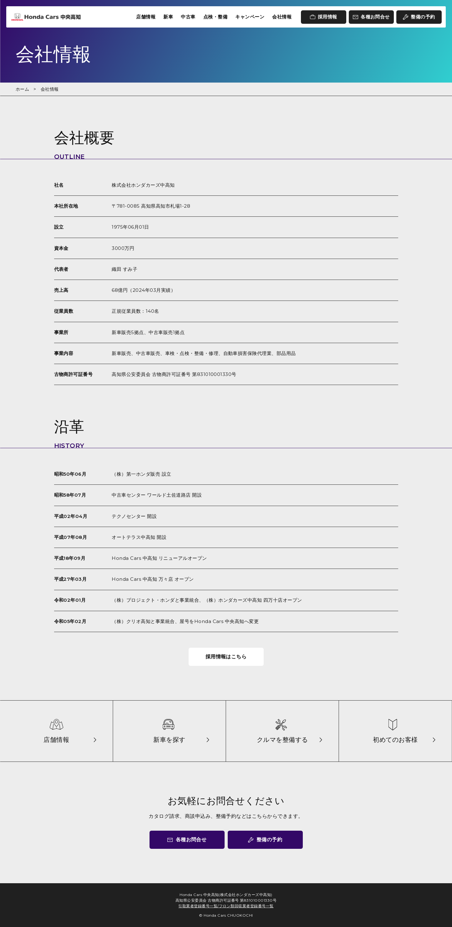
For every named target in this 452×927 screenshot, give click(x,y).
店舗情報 (145, 17)
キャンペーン (249, 17)
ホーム (22, 89)
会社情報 (282, 17)
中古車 (188, 17)
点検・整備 (215, 17)
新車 (168, 17)
